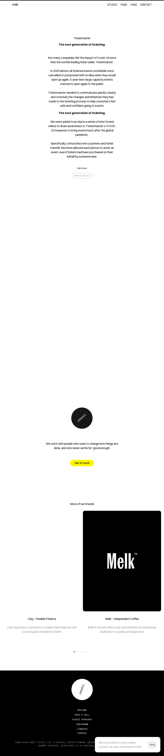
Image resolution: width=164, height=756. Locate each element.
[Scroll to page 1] (74, 651)
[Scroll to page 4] (83, 651)
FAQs (124, 5)
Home (15, 5)
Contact (146, 5)
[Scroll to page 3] (80, 651)
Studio (112, 5)
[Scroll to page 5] (87, 651)
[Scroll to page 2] (77, 651)
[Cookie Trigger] (82, 733)
